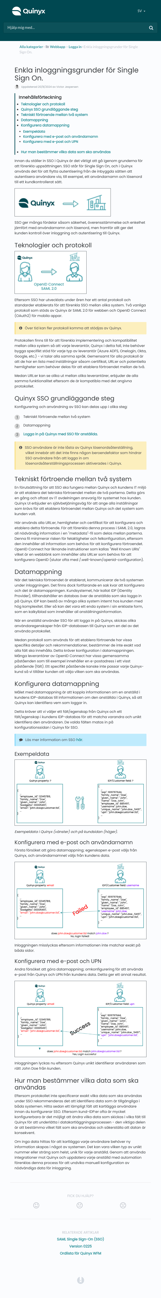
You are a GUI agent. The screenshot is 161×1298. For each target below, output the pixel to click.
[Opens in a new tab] (80, 1280)
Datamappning (34, 120)
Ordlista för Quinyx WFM (80, 1253)
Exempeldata (34, 131)
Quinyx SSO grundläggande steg (49, 109)
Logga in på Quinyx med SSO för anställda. (60, 434)
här (79, 739)
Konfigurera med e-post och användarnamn (60, 136)
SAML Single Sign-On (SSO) (80, 1239)
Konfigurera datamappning (45, 125)
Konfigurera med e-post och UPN (50, 142)
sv (140, 11)
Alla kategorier (31, 47)
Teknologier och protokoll (43, 104)
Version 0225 (80, 1246)
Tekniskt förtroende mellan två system (54, 114)
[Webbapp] (55, 47)
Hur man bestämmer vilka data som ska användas (66, 152)
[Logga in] (75, 47)
